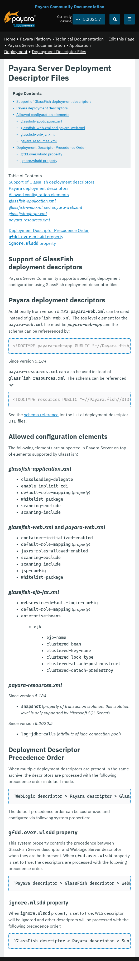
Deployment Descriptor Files (59, 51)
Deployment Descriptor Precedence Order (51, 147)
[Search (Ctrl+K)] (114, 19)
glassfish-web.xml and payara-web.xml (53, 127)
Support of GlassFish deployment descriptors (54, 101)
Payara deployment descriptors (42, 107)
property (36, 236)
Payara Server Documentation (36, 45)
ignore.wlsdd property (39, 160)
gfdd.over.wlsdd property (41, 153)
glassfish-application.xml (41, 121)
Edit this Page (121, 39)
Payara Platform (35, 39)
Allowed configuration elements (42, 114)
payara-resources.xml (39, 140)
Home (10, 39)
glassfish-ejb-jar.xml (38, 134)
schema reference (41, 414)
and (45, 207)
